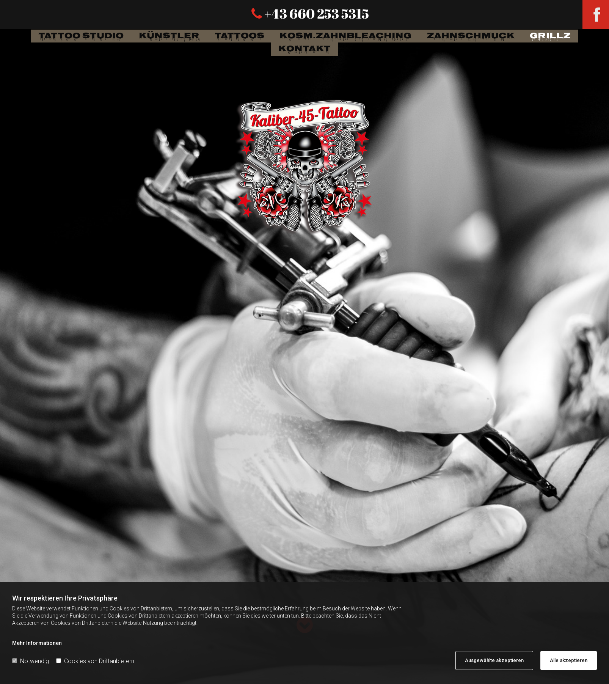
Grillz (550, 36)
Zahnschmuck (471, 36)
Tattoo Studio (81, 36)
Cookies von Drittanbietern (95, 661)
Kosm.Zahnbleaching (345, 36)
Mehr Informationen (37, 643)
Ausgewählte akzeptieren (494, 660)
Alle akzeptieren (568, 660)
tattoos (239, 36)
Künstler (169, 36)
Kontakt (304, 49)
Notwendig (30, 661)
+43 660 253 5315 (315, 13)
